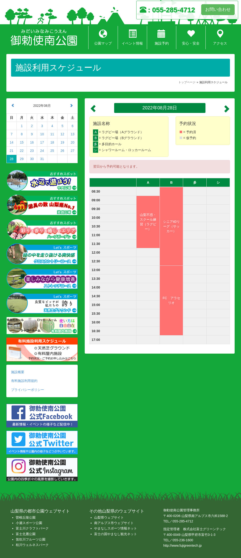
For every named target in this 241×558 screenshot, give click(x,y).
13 (72, 134)
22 (22, 151)
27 (72, 151)
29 (22, 159)
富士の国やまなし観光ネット (115, 534)
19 (62, 142)
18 (52, 142)
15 (22, 142)
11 (52, 134)
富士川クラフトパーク (32, 528)
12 (62, 134)
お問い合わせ (218, 9)
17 (42, 142)
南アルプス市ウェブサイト (114, 523)
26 (62, 151)
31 (42, 159)
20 (72, 142)
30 (32, 159)
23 (32, 151)
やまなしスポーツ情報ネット (115, 528)
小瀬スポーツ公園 (29, 523)
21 (11, 151)
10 (42, 134)
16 (32, 142)
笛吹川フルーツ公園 (30, 539)
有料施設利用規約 (24, 381)
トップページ (186, 82)
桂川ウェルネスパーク (32, 545)
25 (52, 151)
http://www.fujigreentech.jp (182, 545)
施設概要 (17, 372)
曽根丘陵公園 (26, 517)
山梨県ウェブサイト (109, 517)
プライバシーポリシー (27, 390)
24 (42, 151)
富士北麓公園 (26, 534)
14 (11, 142)
